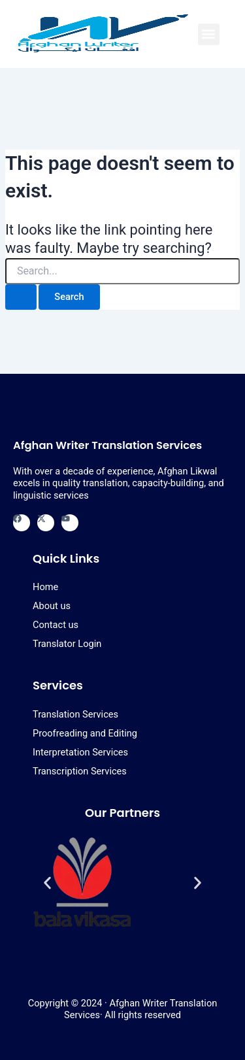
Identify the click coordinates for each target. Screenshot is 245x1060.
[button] (209, 34)
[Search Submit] (21, 297)
